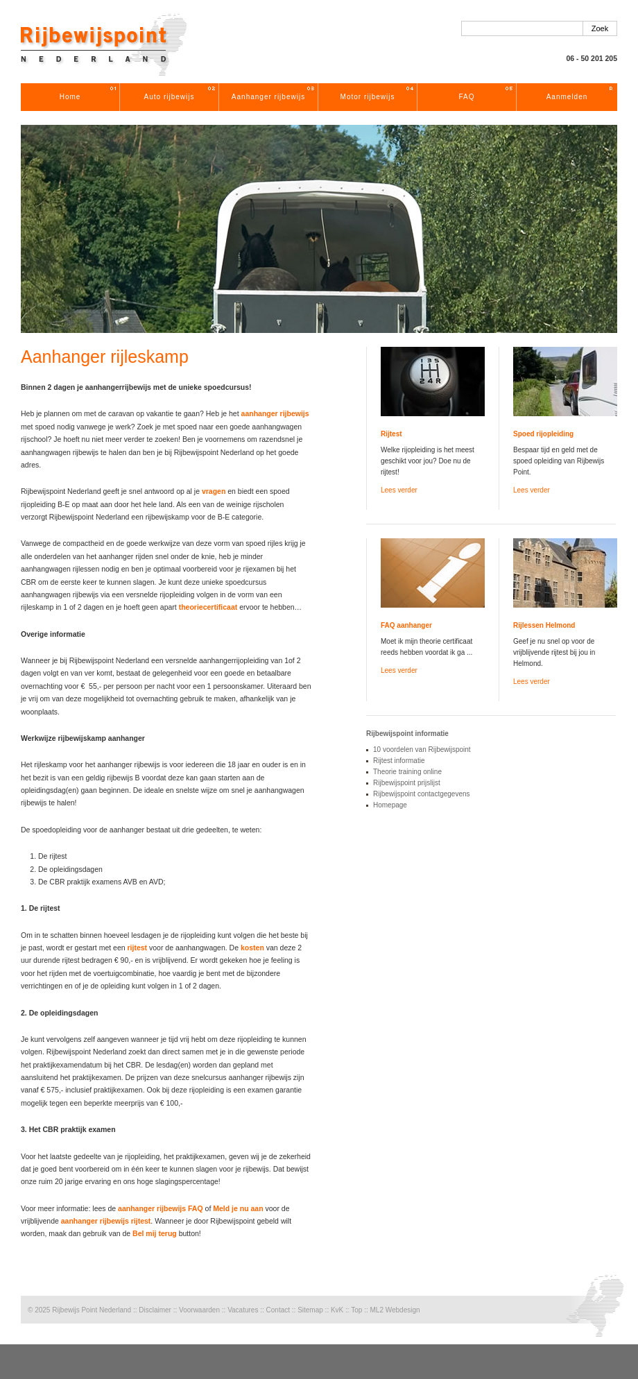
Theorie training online (407, 772)
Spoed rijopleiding (543, 434)
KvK (337, 1310)
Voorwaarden (199, 1310)
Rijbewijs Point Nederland (91, 1310)
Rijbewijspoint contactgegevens (421, 794)
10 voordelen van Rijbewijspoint (422, 749)
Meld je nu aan (238, 1208)
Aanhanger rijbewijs (268, 97)
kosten (252, 947)
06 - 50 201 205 (591, 58)
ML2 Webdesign (395, 1310)
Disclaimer (155, 1310)
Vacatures (242, 1310)
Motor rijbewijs (367, 97)
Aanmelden (567, 97)
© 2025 (39, 1310)
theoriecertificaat (208, 607)
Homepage (390, 805)
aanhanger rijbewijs (275, 413)
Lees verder (399, 490)
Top (356, 1310)
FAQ (466, 97)
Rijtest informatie (398, 760)
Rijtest (391, 434)
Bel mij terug (154, 1233)
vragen (213, 491)
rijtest (138, 947)
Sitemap (310, 1310)
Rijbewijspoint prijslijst (406, 783)
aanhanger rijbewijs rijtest (106, 1221)
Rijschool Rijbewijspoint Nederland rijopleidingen (104, 45)
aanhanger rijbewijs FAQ (160, 1208)
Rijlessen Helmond (544, 625)
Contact (278, 1310)
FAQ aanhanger (406, 625)
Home (70, 97)
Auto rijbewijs (169, 97)
